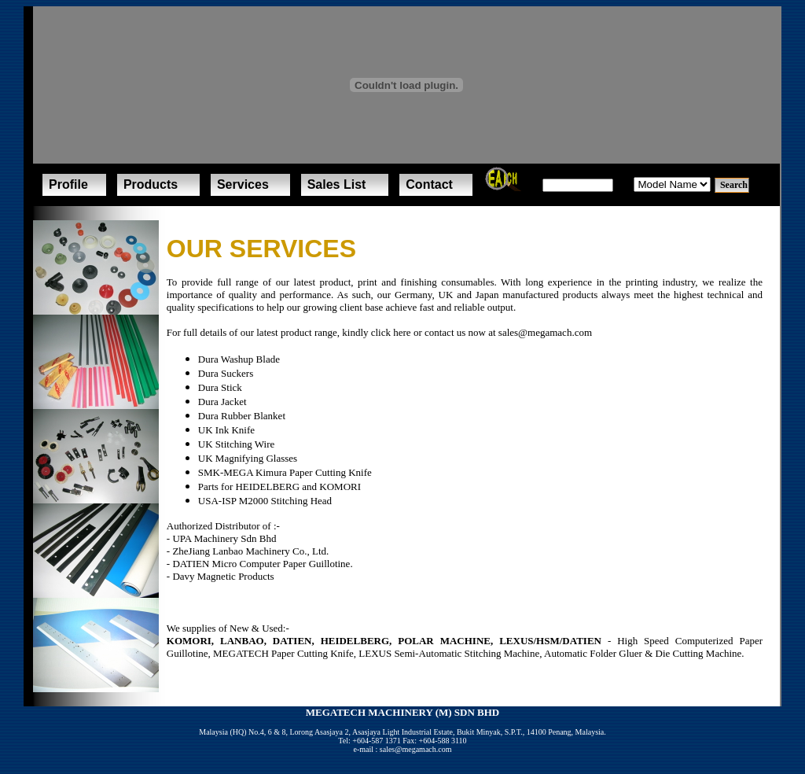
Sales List (336, 184)
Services (243, 184)
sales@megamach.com (545, 332)
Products (150, 184)
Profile (68, 184)
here (401, 332)
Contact (429, 184)
